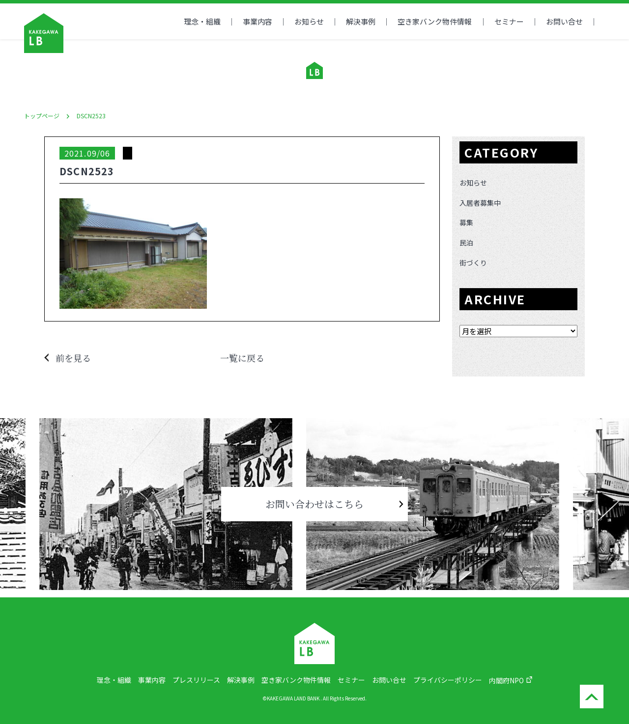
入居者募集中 (480, 203)
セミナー (509, 21)
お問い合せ (564, 21)
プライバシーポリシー (447, 680)
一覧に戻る (242, 357)
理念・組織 (202, 21)
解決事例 (360, 21)
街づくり (473, 263)
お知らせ (309, 21)
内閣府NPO (506, 680)
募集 (466, 222)
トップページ (41, 115)
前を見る (73, 357)
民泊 (466, 242)
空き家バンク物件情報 (296, 680)
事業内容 (257, 21)
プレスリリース (196, 680)
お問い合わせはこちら (314, 504)
